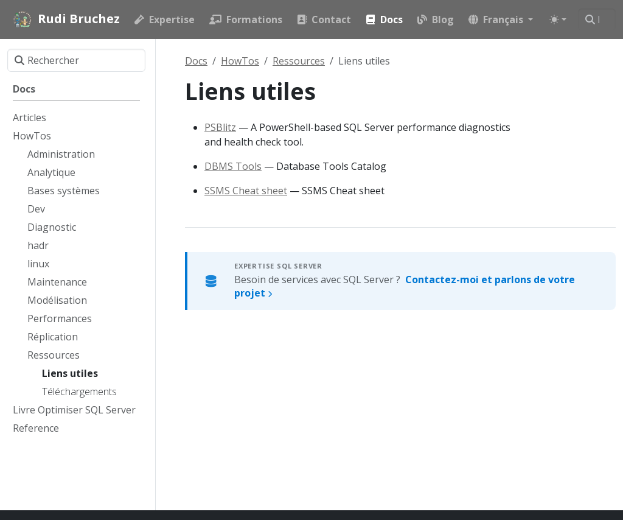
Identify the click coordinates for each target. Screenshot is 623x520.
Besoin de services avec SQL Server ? (404, 286)
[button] (501, 19)
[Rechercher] (597, 19)
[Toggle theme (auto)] (558, 19)
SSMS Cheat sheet (245, 190)
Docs (196, 61)
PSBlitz (220, 127)
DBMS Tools (233, 166)
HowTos (240, 61)
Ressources (299, 61)
